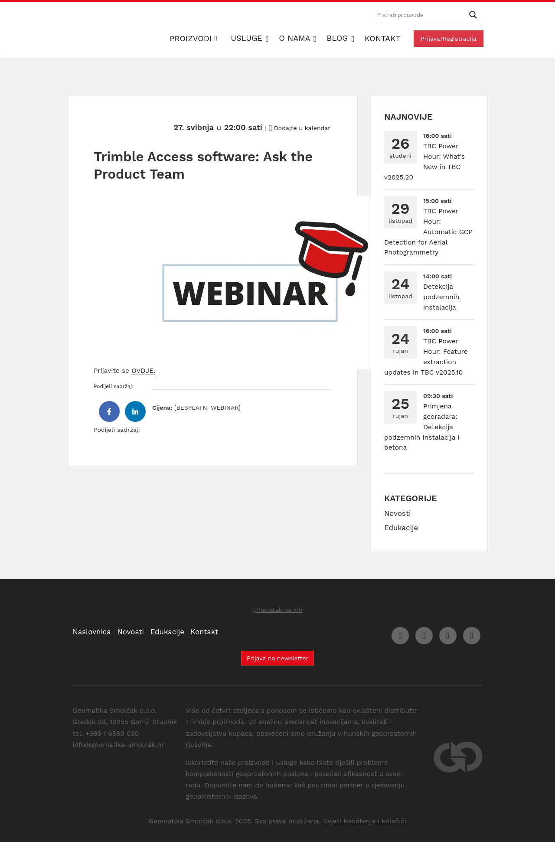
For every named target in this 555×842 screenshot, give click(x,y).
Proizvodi (193, 38)
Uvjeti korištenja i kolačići (364, 821)
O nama (296, 37)
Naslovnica (92, 631)
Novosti (397, 513)
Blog (338, 37)
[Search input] (421, 15)
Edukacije (401, 527)
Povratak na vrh (277, 609)
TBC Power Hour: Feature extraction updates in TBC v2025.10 (426, 356)
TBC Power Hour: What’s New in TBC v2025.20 (424, 161)
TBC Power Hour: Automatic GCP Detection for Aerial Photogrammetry (428, 231)
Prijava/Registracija (449, 38)
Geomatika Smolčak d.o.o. (123, 30)
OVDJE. (143, 371)
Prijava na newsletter (277, 658)
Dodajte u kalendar (299, 127)
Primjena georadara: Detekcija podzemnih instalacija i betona (421, 426)
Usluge (248, 37)
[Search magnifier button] (473, 15)
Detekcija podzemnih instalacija (441, 297)
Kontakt (383, 38)
